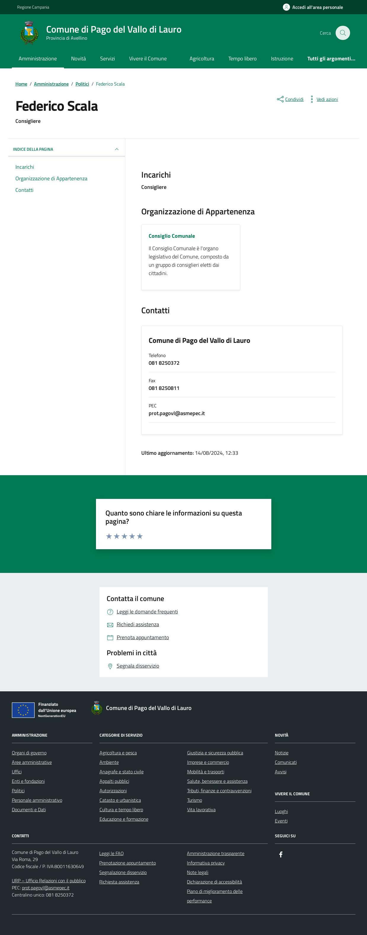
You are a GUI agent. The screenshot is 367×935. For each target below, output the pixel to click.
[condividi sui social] (290, 99)
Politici (18, 790)
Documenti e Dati (29, 809)
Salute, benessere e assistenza (217, 781)
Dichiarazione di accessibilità (214, 881)
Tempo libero (242, 58)
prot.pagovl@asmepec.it (46, 887)
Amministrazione (38, 58)
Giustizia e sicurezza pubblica (215, 752)
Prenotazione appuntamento (127, 862)
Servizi (107, 58)
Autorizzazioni (113, 790)
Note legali (197, 872)
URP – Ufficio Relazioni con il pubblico (49, 880)
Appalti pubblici (114, 781)
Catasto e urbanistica (120, 800)
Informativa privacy (206, 862)
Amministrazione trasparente (215, 853)
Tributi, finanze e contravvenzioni (219, 790)
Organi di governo (29, 752)
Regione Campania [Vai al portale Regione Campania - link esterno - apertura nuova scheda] (33, 7)
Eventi (281, 820)
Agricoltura (202, 58)
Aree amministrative (32, 762)
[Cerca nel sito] (343, 33)
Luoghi (281, 811)
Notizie (282, 752)
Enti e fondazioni (28, 781)
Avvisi (280, 771)
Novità (78, 58)
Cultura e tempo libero (121, 809)
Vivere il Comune (148, 58)
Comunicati (286, 762)
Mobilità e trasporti (205, 771)
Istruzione (282, 58)
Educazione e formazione (124, 818)
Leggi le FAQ (111, 853)
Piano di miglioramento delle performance (215, 896)
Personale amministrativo (37, 800)
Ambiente (109, 762)
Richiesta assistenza (119, 881)
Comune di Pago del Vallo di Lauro (199, 340)
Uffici (17, 771)
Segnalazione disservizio (123, 872)
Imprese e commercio (208, 762)
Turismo (194, 800)
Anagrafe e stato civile (122, 771)
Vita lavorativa (201, 809)
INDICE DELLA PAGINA (67, 149)
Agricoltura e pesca (118, 752)
